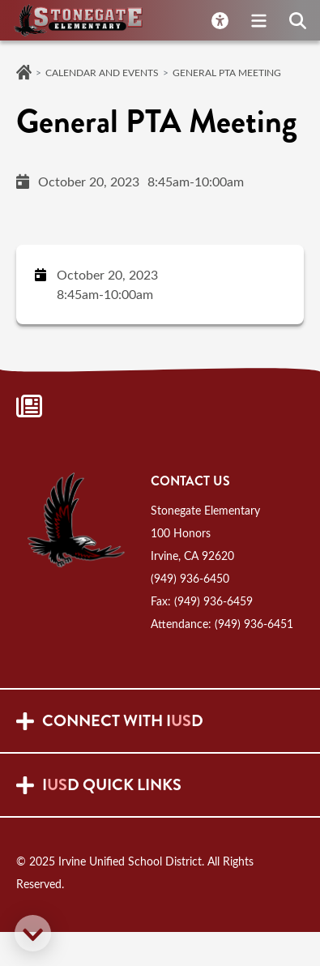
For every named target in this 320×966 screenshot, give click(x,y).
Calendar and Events (102, 72)
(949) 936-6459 (213, 601)
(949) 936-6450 (190, 578)
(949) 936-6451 (254, 623)
